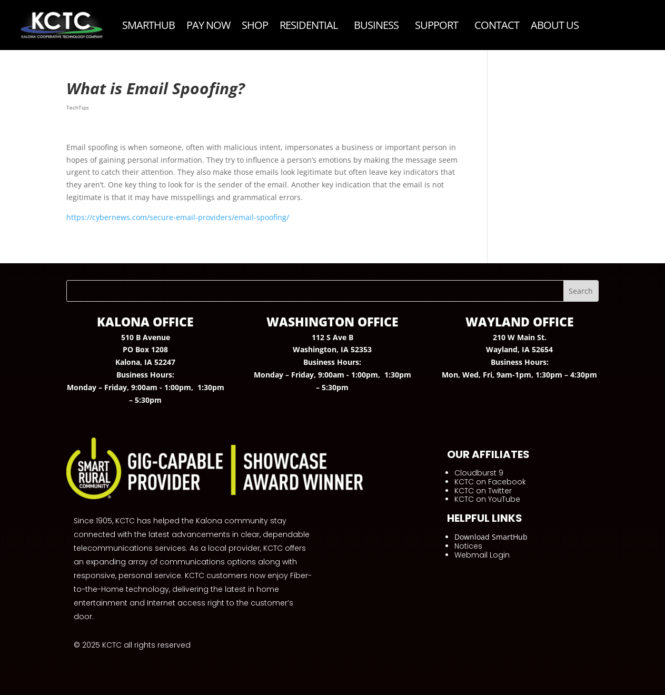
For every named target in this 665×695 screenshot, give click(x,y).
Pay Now (208, 25)
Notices (468, 546)
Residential (309, 25)
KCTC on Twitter (483, 490)
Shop (255, 25)
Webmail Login (482, 555)
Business (376, 25)
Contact (496, 25)
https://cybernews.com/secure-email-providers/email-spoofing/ (177, 217)
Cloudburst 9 (478, 473)
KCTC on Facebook (490, 481)
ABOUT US (555, 25)
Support (436, 25)
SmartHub (148, 25)
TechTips (77, 107)
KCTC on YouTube (487, 499)
